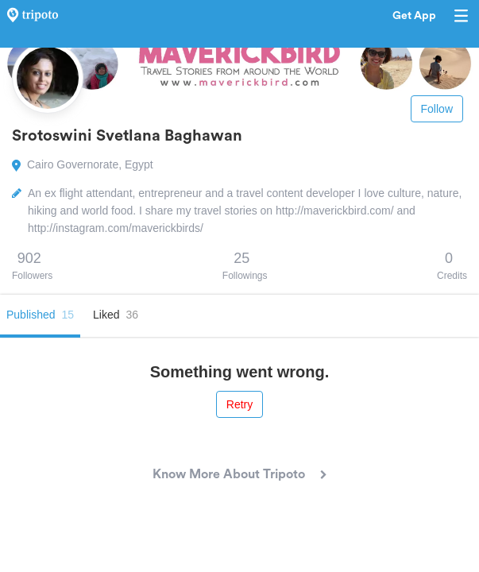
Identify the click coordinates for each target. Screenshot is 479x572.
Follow (437, 108)
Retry (239, 404)
